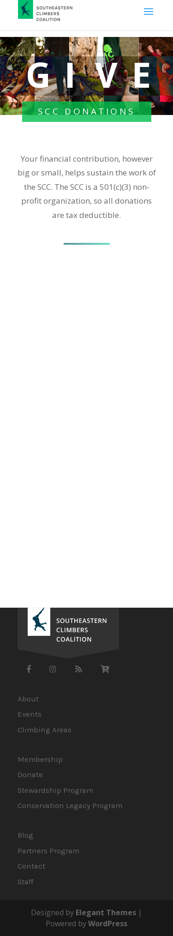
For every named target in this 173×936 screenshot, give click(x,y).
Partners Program (48, 850)
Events (30, 714)
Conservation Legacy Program (70, 805)
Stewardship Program (55, 790)
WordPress (107, 923)
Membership (40, 759)
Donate (30, 774)
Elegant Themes (106, 912)
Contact (31, 866)
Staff (25, 881)
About (28, 698)
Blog (25, 835)
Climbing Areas (45, 729)
